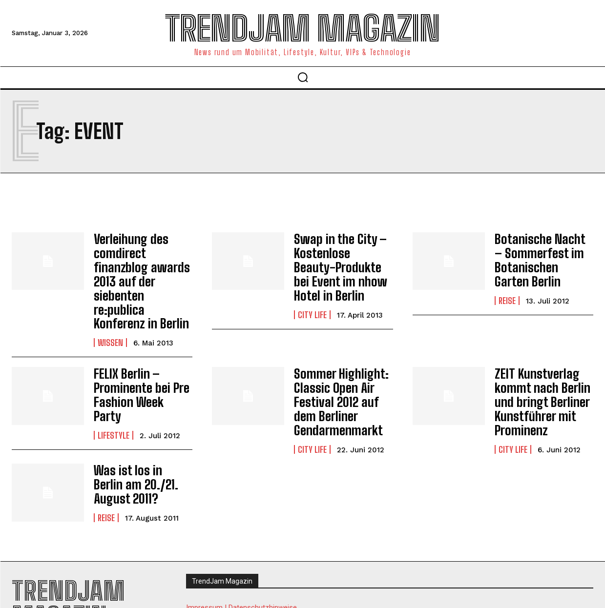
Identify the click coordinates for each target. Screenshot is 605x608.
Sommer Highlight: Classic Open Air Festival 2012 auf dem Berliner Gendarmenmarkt (336, 365)
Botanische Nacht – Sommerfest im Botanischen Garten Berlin (540, 257)
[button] (302, 77)
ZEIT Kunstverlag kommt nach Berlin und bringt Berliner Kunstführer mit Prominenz (538, 365)
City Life (312, 308)
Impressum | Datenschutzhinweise (241, 566)
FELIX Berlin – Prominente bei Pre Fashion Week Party (139, 353)
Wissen (110, 308)
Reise (507, 295)
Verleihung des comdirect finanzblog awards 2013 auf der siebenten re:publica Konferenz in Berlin (143, 264)
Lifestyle (113, 384)
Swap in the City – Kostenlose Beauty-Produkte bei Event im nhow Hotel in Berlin (339, 264)
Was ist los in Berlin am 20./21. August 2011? (138, 444)
